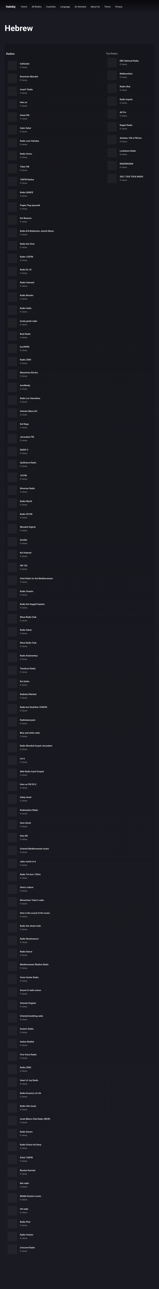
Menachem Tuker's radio (32, 900)
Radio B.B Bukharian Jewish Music (37, 231)
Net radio (24, 1183)
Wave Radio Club (28, 617)
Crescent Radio (27, 1247)
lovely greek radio (28, 321)
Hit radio (24, 1209)
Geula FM (24, 115)
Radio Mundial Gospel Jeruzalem (36, 745)
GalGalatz (24, 63)
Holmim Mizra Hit (28, 411)
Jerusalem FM (27, 437)
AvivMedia (25, 385)
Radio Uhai (125, 86)
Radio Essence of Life (30, 1093)
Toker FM (24, 166)
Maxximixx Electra (29, 372)
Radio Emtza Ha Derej (30, 1144)
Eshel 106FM (26, 1157)
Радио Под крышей (30, 205)
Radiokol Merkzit (28, 694)
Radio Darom (26, 1131)
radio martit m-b (28, 861)
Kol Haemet (25, 552)
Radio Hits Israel (28, 1106)
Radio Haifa (25, 308)
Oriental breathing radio (31, 1016)
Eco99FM (24, 347)
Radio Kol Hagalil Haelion (32, 604)
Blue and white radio (30, 733)
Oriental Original (28, 1003)
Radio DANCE (26, 192)
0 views (23, 67)
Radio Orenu (26, 154)
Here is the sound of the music (35, 913)
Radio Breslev (26, 295)
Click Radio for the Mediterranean (36, 578)
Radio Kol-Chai (27, 244)
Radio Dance (26, 951)
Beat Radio (25, 334)
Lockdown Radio (128, 151)
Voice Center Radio (29, 977)
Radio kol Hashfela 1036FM (33, 707)
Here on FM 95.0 (28, 784)
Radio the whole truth (30, 926)
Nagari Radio (126, 125)
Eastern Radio (27, 1029)
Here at (23, 102)
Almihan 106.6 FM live (131, 138)
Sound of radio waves (30, 990)
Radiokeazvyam (27, 720)
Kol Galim (24, 681)
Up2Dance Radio (28, 462)
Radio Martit (26, 501)
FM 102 (23, 565)
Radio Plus (25, 1222)
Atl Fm (123, 112)
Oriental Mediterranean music (34, 848)
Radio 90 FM (26, 514)
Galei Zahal (25, 128)
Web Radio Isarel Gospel (32, 771)
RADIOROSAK (126, 163)
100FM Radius (27, 179)
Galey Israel (25, 797)
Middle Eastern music (30, 1196)
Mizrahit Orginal (28, 527)
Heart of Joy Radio (29, 1080)
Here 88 (24, 836)
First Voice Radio (28, 1054)
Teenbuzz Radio (28, 668)
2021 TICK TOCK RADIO (131, 176)
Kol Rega (24, 424)
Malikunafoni (126, 73)
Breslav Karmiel (27, 1170)
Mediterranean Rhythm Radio (34, 964)
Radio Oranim (26, 591)
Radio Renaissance (29, 938)
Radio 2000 (25, 359)
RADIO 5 (24, 449)
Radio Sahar (26, 630)
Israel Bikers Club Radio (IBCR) (35, 1119)
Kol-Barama (26, 218)
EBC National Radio (129, 61)
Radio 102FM (26, 256)
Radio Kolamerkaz (29, 655)
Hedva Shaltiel (27, 1041)
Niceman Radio (27, 488)
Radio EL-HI (26, 269)
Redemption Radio (29, 810)
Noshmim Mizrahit (29, 76)
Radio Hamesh (27, 282)
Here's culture (26, 887)
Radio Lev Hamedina (30, 398)
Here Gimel (25, 823)
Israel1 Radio (26, 89)
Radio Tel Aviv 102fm (30, 874)
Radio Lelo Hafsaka (29, 141)
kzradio (23, 540)
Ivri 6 (22, 758)
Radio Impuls (126, 99)
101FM (23, 475)
